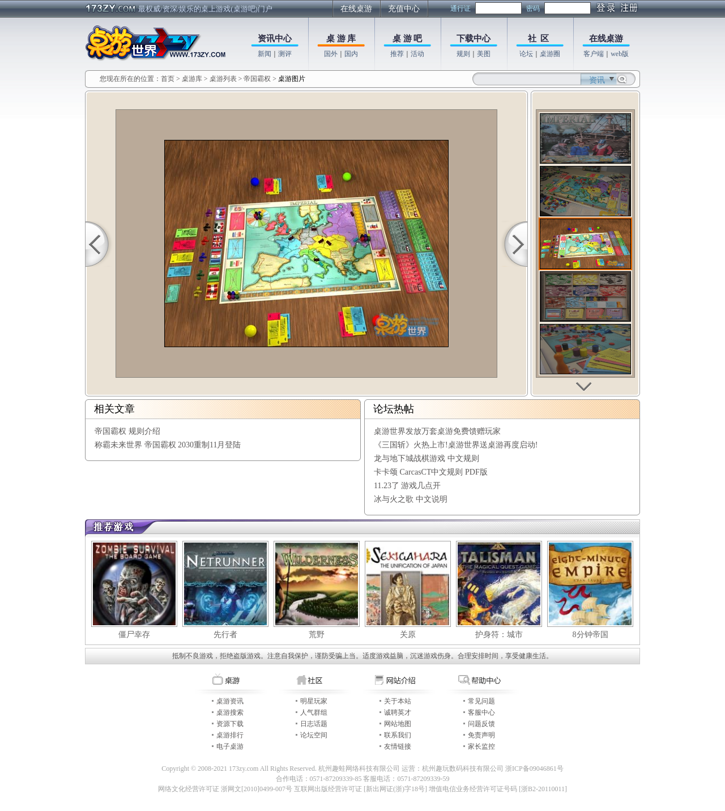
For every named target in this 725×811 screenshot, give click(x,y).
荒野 (317, 634)
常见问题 (481, 701)
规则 (463, 54)
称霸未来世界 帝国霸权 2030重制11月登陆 (168, 445)
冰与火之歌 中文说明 (410, 499)
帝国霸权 (257, 79)
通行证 (460, 8)
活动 (417, 54)
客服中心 (481, 712)
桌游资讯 (230, 701)
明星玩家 (313, 701)
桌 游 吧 (408, 38)
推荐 (397, 54)
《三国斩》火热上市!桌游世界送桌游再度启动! (456, 445)
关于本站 (397, 701)
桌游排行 (230, 735)
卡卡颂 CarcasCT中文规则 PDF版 (431, 472)
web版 (620, 54)
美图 (484, 54)
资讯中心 (275, 38)
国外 (331, 54)
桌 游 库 (341, 38)
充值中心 (404, 9)
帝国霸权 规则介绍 (127, 431)
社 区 (538, 38)
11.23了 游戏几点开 (407, 485)
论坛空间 (313, 735)
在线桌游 (356, 9)
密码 (533, 8)
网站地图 (397, 724)
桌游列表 (223, 79)
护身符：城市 (499, 634)
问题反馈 (481, 724)
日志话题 (313, 724)
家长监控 (481, 746)
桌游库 (193, 79)
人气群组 (313, 712)
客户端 (593, 54)
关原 (408, 634)
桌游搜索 (230, 712)
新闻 (264, 54)
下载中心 (474, 38)
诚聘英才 (397, 712)
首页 (167, 79)
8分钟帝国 (590, 634)
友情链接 (397, 746)
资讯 (597, 80)
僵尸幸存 (134, 634)
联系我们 (397, 735)
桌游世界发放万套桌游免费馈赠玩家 (437, 431)
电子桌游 (230, 746)
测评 (285, 54)
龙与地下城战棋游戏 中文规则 (426, 458)
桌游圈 (550, 54)
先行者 (225, 634)
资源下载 (230, 724)
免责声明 (481, 735)
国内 (351, 54)
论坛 (526, 54)
